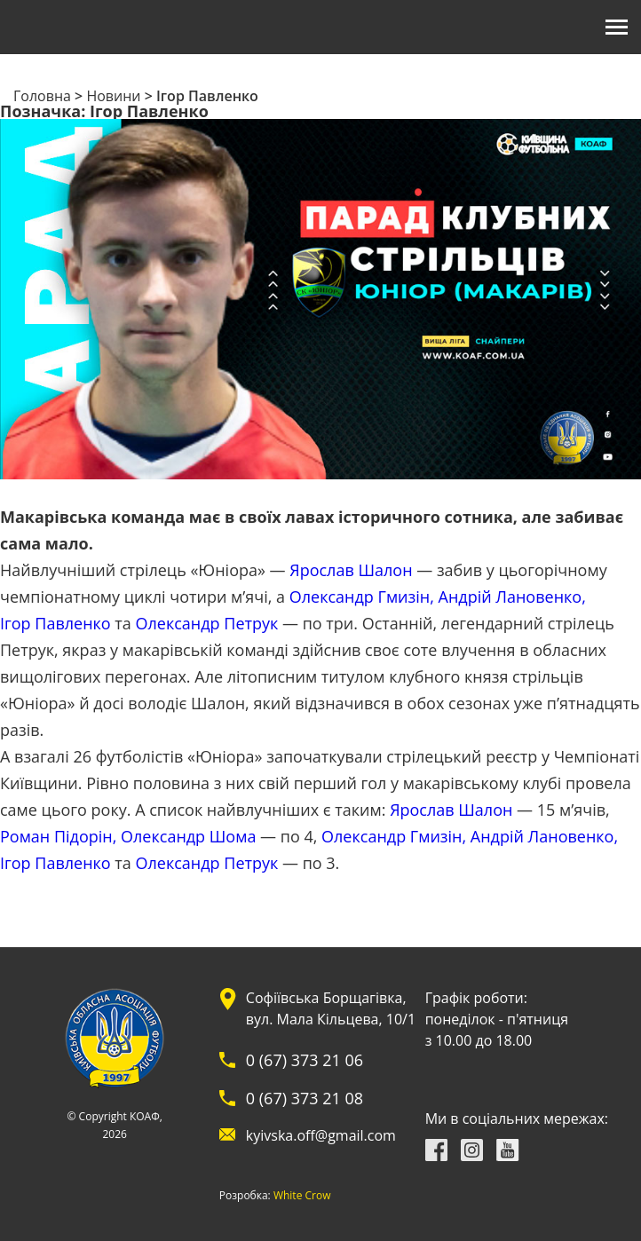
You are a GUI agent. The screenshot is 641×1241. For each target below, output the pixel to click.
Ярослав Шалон (350, 570)
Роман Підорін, (58, 836)
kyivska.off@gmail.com (321, 1135)
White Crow (302, 1195)
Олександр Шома (188, 836)
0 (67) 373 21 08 (304, 1098)
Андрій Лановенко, (512, 596)
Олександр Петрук (207, 623)
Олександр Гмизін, (361, 596)
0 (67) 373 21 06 (304, 1060)
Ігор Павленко (55, 623)
